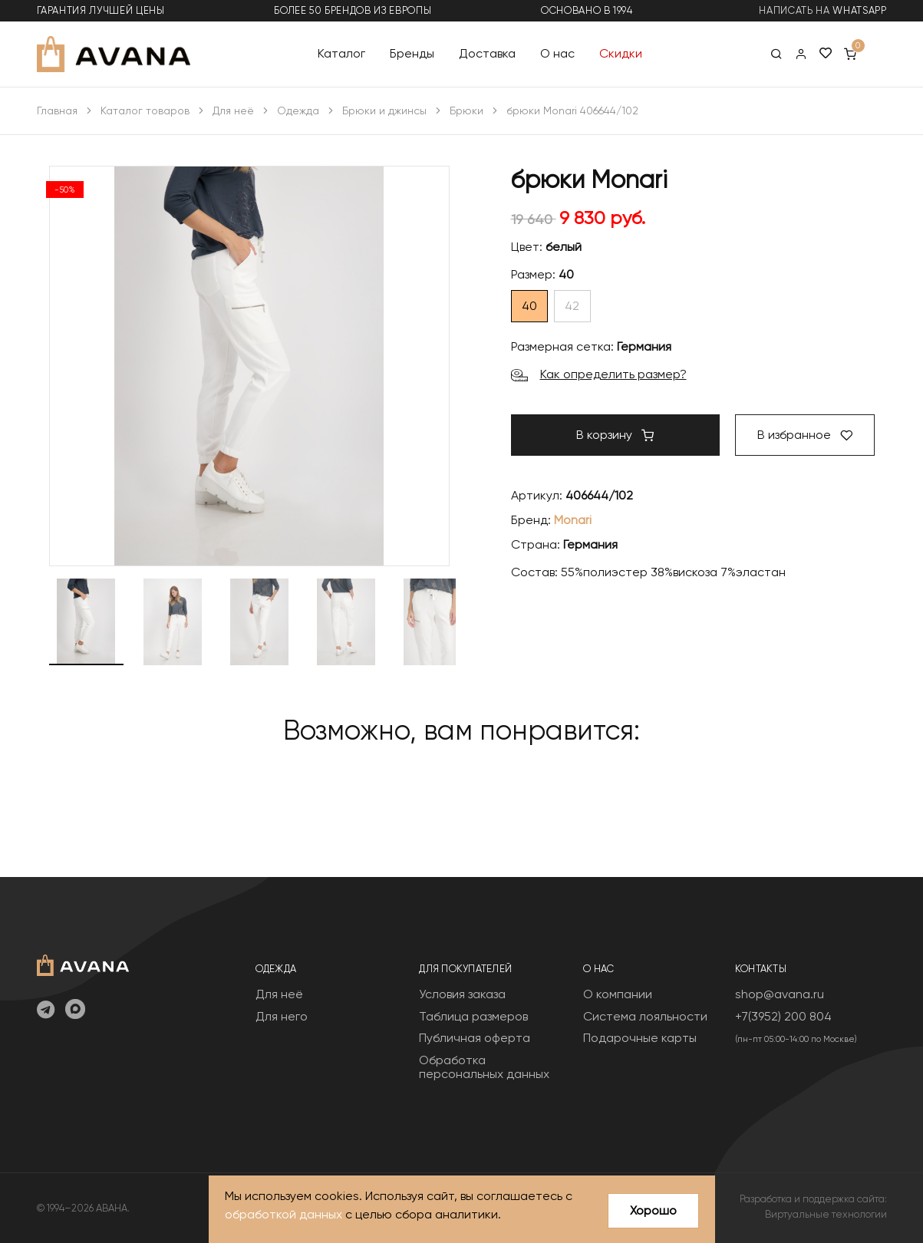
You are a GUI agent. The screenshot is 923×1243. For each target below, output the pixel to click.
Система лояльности (645, 1016)
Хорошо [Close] (653, 1210)
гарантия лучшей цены (101, 10)
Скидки (620, 53)
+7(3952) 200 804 (783, 1016)
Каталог (341, 53)
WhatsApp (859, 10)
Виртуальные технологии (826, 1214)
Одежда (298, 110)
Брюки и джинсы (384, 110)
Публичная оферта (474, 1037)
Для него (281, 1016)
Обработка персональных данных (484, 1067)
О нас (557, 53)
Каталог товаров (145, 110)
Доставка (487, 53)
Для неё (233, 110)
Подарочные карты (640, 1037)
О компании (617, 994)
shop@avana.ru (779, 994)
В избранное (804, 434)
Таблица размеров (473, 1016)
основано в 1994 (587, 10)
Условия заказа (462, 994)
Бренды (412, 53)
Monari (573, 520)
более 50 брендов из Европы (352, 10)
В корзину (615, 434)
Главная (57, 110)
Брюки (466, 110)
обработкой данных (283, 1214)
